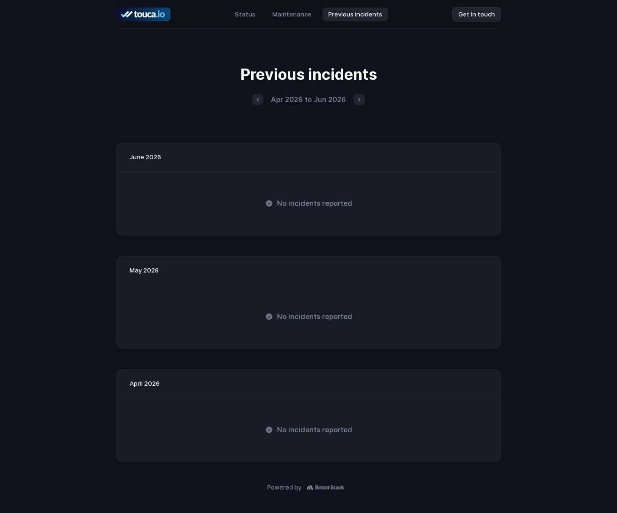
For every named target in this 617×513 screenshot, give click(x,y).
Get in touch (476, 14)
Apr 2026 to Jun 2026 (308, 99)
